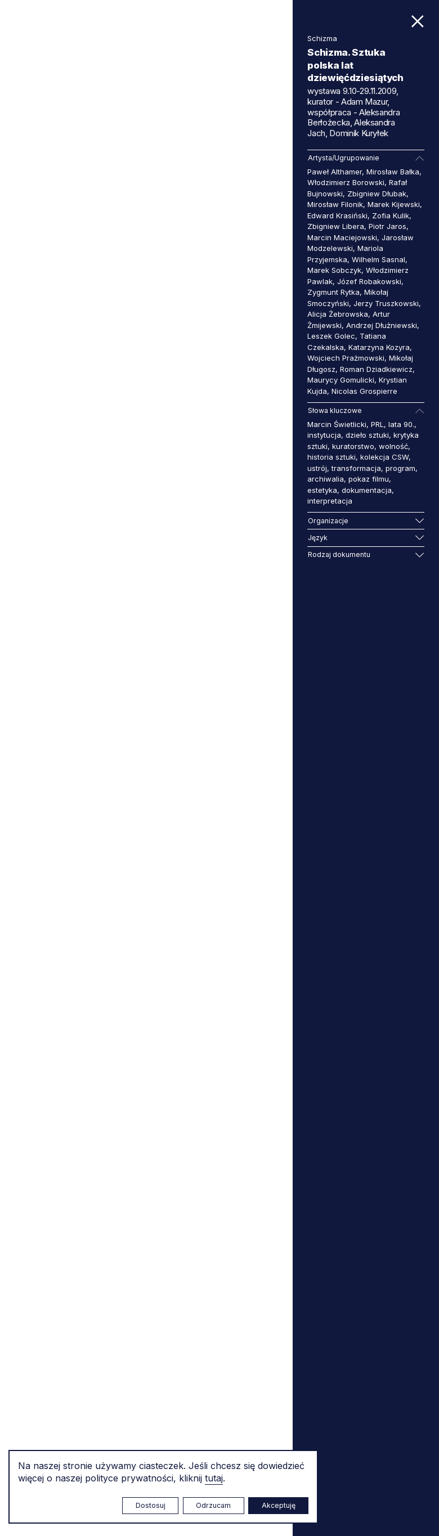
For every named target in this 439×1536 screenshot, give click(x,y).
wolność (393, 446)
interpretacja (329, 500)
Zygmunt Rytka (333, 292)
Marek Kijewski (394, 204)
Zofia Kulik (390, 215)
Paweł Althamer (334, 171)
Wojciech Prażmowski (345, 357)
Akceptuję (278, 1505)
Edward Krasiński (337, 215)
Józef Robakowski (369, 281)
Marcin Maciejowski (342, 237)
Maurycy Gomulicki (340, 379)
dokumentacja (367, 490)
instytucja (324, 434)
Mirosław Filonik (335, 204)
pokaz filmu (368, 478)
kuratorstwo (353, 446)
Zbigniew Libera (335, 226)
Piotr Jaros (387, 226)
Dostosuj (150, 1505)
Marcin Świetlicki (336, 424)
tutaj (214, 1478)
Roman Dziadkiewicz (376, 369)
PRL (377, 424)
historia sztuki (331, 456)
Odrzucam (213, 1505)
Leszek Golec (331, 335)
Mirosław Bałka (392, 171)
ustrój (317, 468)
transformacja (356, 468)
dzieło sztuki (367, 434)
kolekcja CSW (384, 456)
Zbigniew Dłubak (376, 193)
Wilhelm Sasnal (378, 259)
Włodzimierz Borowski (345, 182)
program (400, 468)
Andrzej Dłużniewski (381, 325)
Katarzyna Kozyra (379, 347)
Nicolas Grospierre (364, 391)
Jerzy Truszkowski (386, 303)
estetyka (322, 490)
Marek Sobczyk (334, 270)
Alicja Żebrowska (337, 313)
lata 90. (401, 424)
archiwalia (325, 478)
